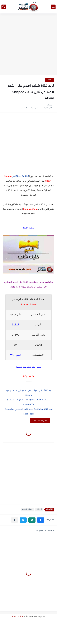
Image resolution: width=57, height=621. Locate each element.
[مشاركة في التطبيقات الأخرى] (14, 520)
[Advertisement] (28, 44)
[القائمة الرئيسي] (53, 7)
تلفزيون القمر (17, 617)
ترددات (49, 80)
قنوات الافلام (27, 509)
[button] (40, 520)
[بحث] (3, 7)
